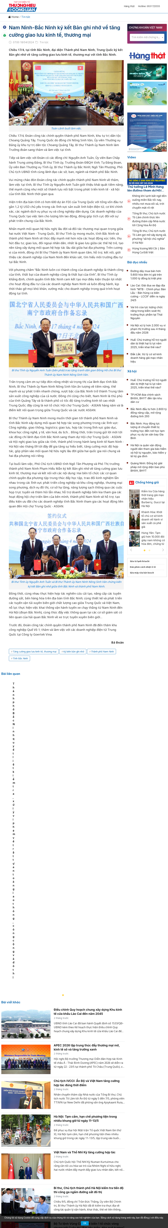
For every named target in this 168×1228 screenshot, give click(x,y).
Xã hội (132, 371)
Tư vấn (128, 1160)
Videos (151, 1160)
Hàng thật (129, 6)
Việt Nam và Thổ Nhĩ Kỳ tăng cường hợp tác (85, 939)
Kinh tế (29, 1160)
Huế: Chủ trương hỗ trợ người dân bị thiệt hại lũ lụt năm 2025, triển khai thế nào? (149, 343)
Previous (131, 550)
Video (131, 157)
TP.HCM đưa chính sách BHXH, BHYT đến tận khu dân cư (146, 398)
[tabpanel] (65, 730)
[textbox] (147, 37)
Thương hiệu (45, 1160)
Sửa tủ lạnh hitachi (139, 561)
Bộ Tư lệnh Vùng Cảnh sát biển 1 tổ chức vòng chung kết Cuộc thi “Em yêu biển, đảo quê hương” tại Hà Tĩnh (89, 1014)
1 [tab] (144, 550)
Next (163, 550)
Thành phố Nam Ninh (102, 651)
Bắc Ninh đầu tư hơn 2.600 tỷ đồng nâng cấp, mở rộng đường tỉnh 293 (149, 412)
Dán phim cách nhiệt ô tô (143, 567)
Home (13, 17)
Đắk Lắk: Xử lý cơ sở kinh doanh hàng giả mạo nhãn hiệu (147, 358)
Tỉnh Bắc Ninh (20, 658)
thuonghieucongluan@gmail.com (70, 1181)
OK (84, 1223)
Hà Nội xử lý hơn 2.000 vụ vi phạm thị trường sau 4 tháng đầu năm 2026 (148, 329)
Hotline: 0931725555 (149, 6)
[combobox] (147, 37)
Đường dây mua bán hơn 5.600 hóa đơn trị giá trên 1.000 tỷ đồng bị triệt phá (146, 274)
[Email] (21, 1187)
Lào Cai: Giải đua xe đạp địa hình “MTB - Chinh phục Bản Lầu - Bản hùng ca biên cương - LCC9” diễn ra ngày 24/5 (148, 293)
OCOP (117, 1160)
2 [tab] (149, 550)
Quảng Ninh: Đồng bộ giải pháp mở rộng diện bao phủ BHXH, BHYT (148, 467)
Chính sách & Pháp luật (96, 1160)
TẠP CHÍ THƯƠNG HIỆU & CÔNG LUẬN (82, 1213)
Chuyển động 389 (67, 1160)
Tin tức (25, 17)
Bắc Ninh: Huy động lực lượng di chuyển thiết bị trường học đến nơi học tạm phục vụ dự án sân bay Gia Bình (148, 431)
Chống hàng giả (147, 482)
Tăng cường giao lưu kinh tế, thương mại (34, 651)
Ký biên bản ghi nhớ (73, 651)
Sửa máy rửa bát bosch (142, 572)
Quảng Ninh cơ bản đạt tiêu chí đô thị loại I (84, 1046)
